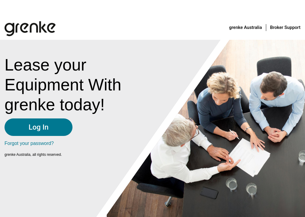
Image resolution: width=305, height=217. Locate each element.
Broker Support (285, 27)
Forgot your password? (29, 143)
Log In (38, 127)
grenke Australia (245, 27)
